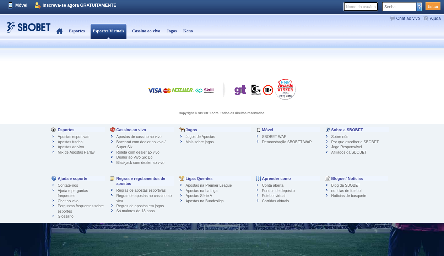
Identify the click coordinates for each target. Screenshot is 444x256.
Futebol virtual (274, 195)
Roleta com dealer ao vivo (138, 152)
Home (59, 31)
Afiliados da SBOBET (349, 152)
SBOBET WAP (274, 136)
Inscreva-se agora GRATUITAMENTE (80, 5)
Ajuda (435, 18)
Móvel (21, 5)
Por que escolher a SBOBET (355, 142)
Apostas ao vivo (71, 147)
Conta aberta (273, 185)
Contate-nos (68, 185)
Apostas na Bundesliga (205, 201)
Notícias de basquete (349, 195)
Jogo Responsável (346, 147)
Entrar (433, 6)
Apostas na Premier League (209, 185)
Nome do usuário (361, 7)
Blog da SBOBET (345, 185)
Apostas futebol (70, 142)
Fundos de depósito (278, 190)
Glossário (66, 216)
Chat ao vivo (408, 18)
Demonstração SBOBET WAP (287, 142)
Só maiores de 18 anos (136, 211)
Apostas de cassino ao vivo (139, 136)
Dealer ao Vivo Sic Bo (135, 157)
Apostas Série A (199, 195)
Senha (390, 7)
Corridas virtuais (275, 201)
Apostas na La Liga (202, 190)
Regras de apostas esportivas (141, 190)
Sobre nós (339, 136)
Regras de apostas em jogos (140, 206)
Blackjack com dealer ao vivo (140, 162)
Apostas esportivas (74, 136)
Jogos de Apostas (200, 136)
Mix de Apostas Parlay (76, 152)
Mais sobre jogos (200, 142)
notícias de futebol (346, 190)
